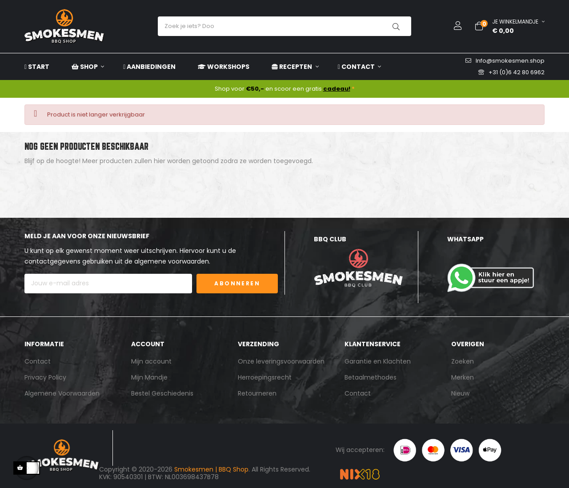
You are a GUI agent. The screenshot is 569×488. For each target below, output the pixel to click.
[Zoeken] (284, 183)
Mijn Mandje (149, 377)
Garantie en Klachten (378, 361)
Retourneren (257, 393)
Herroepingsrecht (265, 377)
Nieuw (460, 393)
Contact (37, 361)
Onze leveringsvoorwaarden (281, 361)
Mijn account (151, 361)
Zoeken (462, 361)
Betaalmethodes (371, 377)
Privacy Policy (45, 377)
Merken (462, 377)
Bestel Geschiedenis (162, 393)
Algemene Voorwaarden (62, 393)
